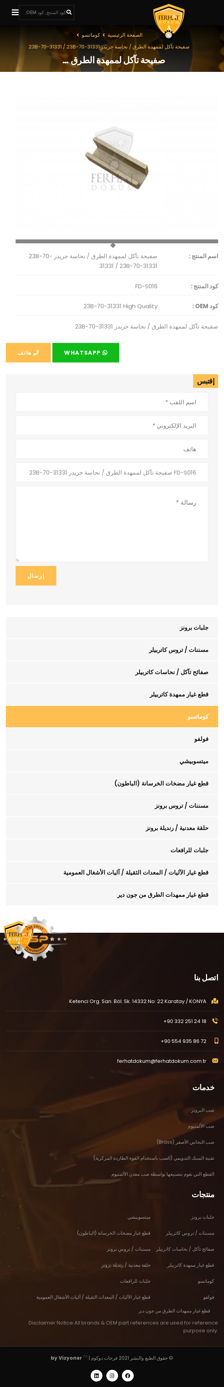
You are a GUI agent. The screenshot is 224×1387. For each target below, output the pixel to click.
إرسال (36, 576)
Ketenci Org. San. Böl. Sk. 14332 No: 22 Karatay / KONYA (137, 1007)
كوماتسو (198, 716)
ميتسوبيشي (193, 761)
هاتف (28, 353)
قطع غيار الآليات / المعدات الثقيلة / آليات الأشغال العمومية (135, 872)
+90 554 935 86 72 (183, 1047)
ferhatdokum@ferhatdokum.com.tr (161, 1067)
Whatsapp (86, 353)
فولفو (201, 739)
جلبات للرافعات (189, 850)
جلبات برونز (194, 627)
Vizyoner (70, 1358)
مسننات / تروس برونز (181, 805)
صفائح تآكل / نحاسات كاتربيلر (171, 672)
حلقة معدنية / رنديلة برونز (177, 828)
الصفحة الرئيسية (125, 35)
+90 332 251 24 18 (184, 1027)
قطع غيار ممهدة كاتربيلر (179, 694)
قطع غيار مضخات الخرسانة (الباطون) (161, 783)
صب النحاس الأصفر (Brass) (185, 1149)
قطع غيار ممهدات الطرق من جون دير (162, 895)
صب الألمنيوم (201, 1133)
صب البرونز (202, 1117)
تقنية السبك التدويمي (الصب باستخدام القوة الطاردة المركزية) (153, 1165)
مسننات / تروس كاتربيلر (178, 650)
